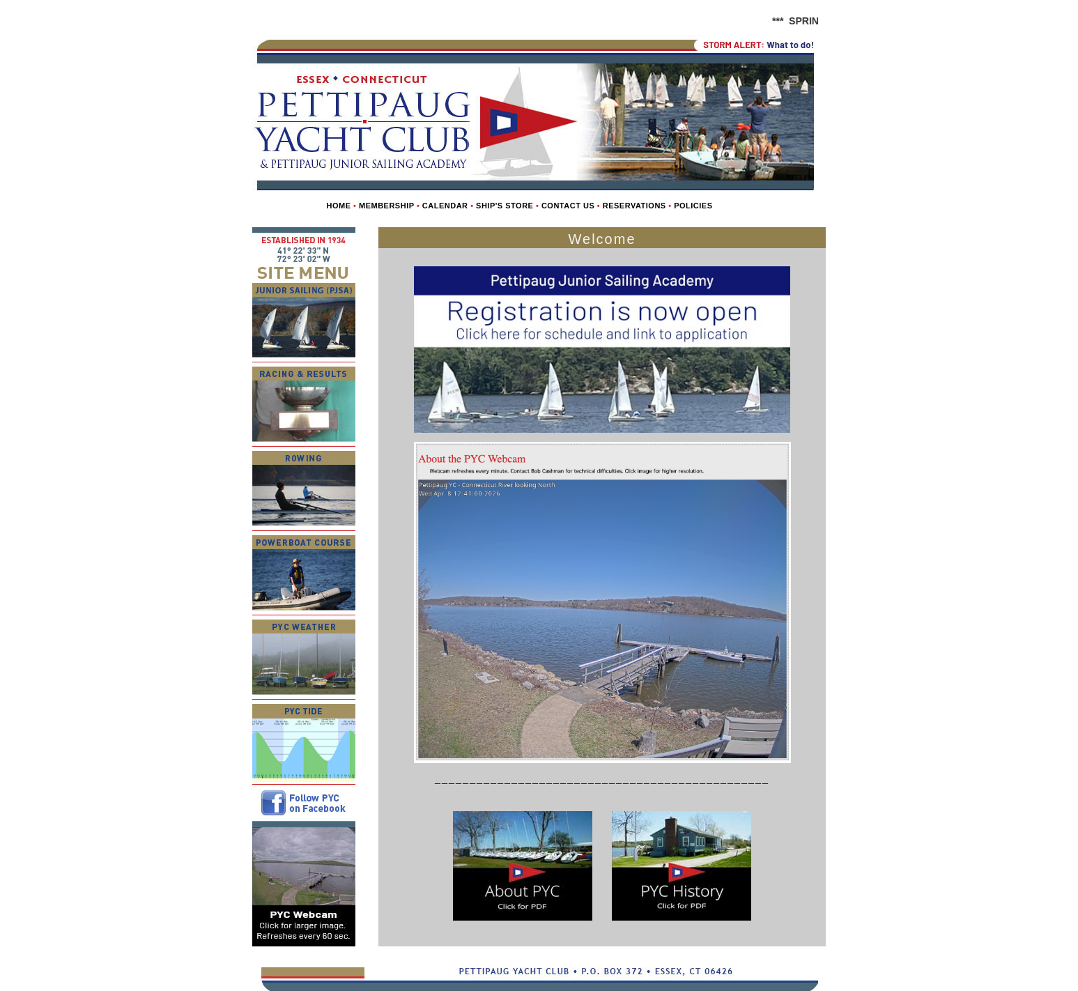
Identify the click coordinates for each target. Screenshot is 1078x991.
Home (338, 205)
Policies (693, 205)
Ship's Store (504, 205)
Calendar (445, 205)
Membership (386, 205)
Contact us (567, 205)
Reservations (634, 205)
